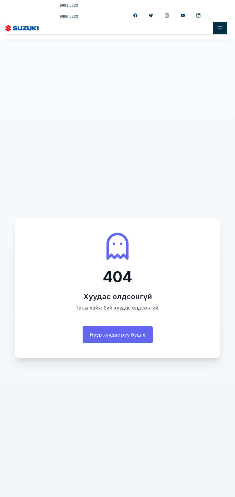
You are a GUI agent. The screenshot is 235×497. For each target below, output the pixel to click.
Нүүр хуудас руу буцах (117, 335)
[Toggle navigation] (220, 28)
